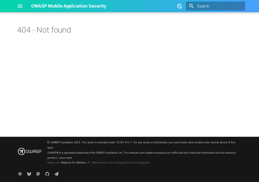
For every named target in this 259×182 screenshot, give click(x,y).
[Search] (215, 6)
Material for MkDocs (75, 162)
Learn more (65, 157)
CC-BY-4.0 (124, 142)
